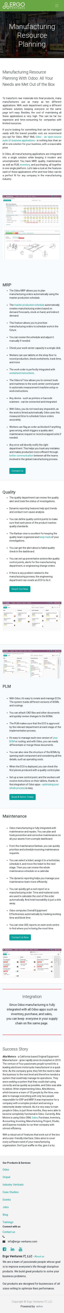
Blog (5, 1214)
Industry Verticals (13, 1184)
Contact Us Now (20, 937)
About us (39, 1256)
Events (7, 1199)
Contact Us (17, 470)
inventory (25, 164)
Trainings (8, 1222)
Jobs (6, 1207)
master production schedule (29, 305)
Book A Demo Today (22, 797)
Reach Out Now (20, 589)
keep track (45, 537)
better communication (21, 455)
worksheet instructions (21, 373)
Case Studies (11, 1192)
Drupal (6, 1177)
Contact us (9, 1232)
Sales (35, 1117)
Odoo (6, 1169)
